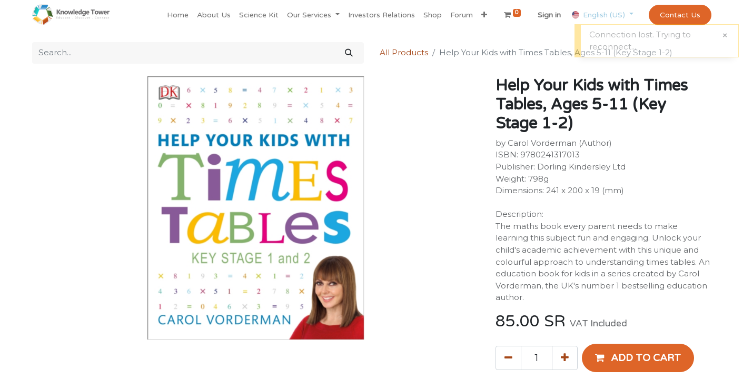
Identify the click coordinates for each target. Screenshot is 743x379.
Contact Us (680, 15)
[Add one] (565, 358)
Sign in (549, 15)
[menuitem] (178, 15)
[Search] (349, 53)
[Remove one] (508, 358)
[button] (484, 15)
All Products (404, 52)
